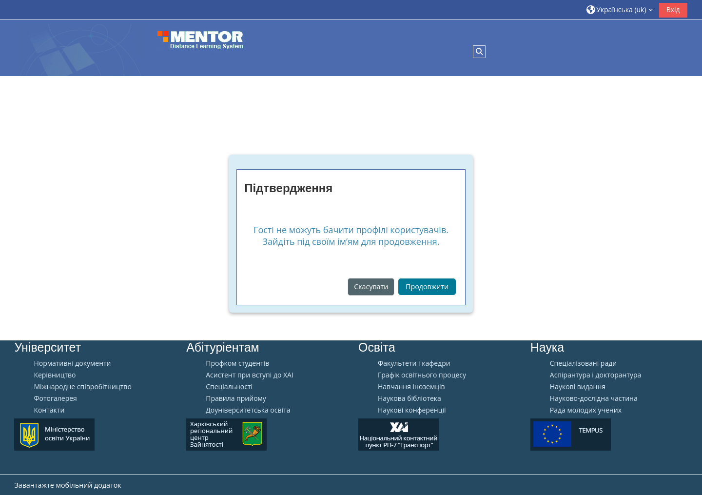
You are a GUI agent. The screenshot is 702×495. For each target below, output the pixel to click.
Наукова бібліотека (409, 398)
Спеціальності (229, 386)
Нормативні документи (72, 363)
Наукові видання (577, 386)
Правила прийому (236, 398)
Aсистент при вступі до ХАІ (249, 375)
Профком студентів (237, 363)
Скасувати (371, 286)
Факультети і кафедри (414, 363)
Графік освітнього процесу (422, 375)
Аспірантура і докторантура (596, 375)
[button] (619, 9)
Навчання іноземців (411, 386)
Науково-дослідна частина (594, 398)
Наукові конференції (412, 410)
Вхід (673, 9)
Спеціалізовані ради (583, 363)
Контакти (49, 410)
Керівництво (55, 375)
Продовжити (427, 286)
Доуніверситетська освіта (248, 410)
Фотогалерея (55, 398)
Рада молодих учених (586, 410)
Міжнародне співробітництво (82, 386)
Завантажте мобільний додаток (67, 485)
